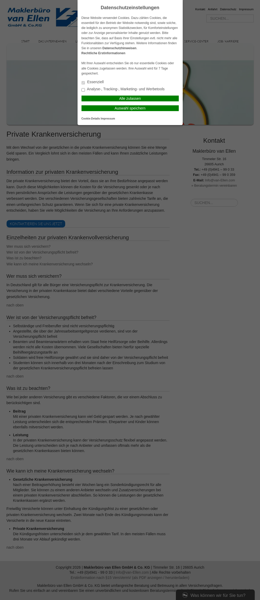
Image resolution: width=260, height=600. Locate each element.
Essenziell (92, 82)
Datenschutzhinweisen (119, 48)
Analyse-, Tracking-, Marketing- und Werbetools (123, 89)
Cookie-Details (90, 118)
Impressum (108, 118)
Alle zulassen (130, 98)
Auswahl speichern (130, 108)
